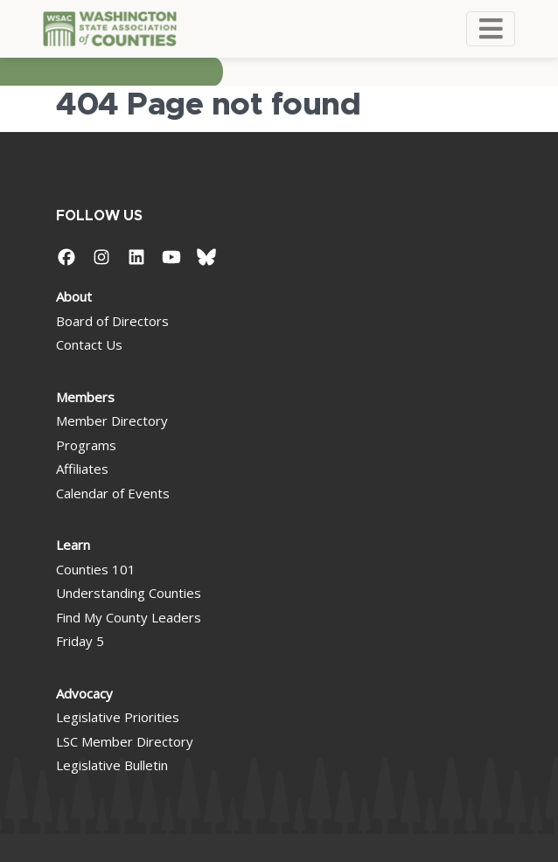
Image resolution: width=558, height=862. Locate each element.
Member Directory (112, 420)
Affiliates (82, 468)
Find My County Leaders (128, 617)
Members (85, 397)
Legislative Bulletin (112, 765)
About (74, 296)
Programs (86, 445)
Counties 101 (96, 569)
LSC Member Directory (124, 741)
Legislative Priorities (117, 717)
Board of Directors (112, 321)
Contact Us (89, 344)
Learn (73, 544)
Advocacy (84, 693)
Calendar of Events (113, 493)
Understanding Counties (128, 592)
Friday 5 (80, 641)
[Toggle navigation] (490, 28)
